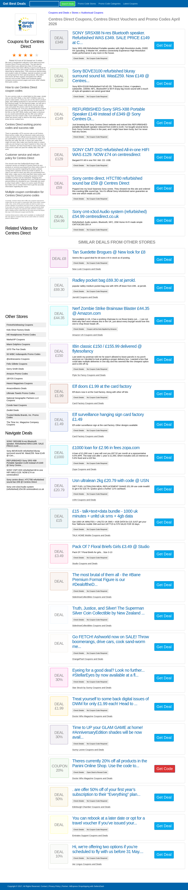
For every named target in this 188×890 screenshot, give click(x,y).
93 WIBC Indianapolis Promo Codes (23, 354)
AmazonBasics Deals (17, 388)
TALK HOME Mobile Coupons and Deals (91, 535)
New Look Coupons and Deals (86, 269)
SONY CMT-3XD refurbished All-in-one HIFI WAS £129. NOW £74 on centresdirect (25, 472)
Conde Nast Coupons (17, 405)
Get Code (165, 769)
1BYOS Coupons (15, 378)
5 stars (37, 55)
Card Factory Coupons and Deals (88, 403)
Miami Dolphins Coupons (18, 344)
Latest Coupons (130, 3)
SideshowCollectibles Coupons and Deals (91, 597)
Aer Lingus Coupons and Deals (86, 864)
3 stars (25, 55)
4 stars (31, 55)
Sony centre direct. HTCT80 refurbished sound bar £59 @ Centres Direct (25, 480)
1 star (14, 55)
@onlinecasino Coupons (18, 359)
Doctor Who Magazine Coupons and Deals (92, 716)
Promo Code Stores (87, 3)
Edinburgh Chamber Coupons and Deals (91, 807)
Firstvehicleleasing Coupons (20, 325)
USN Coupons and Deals (84, 500)
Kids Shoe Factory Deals (18, 330)
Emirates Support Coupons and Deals (90, 835)
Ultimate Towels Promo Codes (21, 393)
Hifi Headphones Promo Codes (21, 334)
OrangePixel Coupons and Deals (87, 659)
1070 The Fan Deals (16, 349)
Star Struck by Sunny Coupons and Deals (91, 688)
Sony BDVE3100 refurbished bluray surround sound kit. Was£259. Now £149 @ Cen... (26, 453)
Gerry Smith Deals (15, 369)
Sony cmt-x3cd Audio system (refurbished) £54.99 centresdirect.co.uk (25, 488)
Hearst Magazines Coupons (20, 383)
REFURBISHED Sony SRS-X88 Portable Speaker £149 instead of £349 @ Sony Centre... (25, 462)
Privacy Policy (54, 886)
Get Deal (164, 45)
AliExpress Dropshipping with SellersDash (86, 886)
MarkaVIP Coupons (16, 339)
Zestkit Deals (13, 410)
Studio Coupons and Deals (84, 563)
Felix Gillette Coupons (17, 364)
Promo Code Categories (110, 3)
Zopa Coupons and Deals (84, 469)
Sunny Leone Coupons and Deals (88, 750)
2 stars (20, 55)
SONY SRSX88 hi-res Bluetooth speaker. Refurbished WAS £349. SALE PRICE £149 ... (25, 443)
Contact (44, 886)
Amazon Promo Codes (17, 374)
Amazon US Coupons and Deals (87, 335)
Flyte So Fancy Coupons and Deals (88, 375)
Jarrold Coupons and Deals (85, 297)
